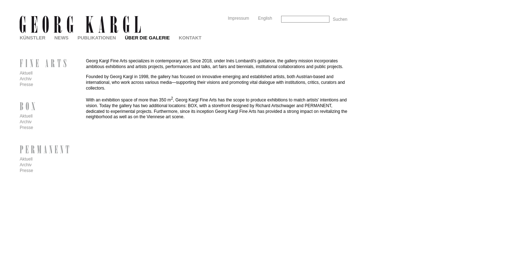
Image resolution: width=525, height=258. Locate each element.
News (61, 37)
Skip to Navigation (333, 3)
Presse (26, 84)
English (265, 18)
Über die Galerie (147, 37)
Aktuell (26, 73)
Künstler (32, 37)
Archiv (26, 78)
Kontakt (190, 37)
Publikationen (96, 37)
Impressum (238, 18)
